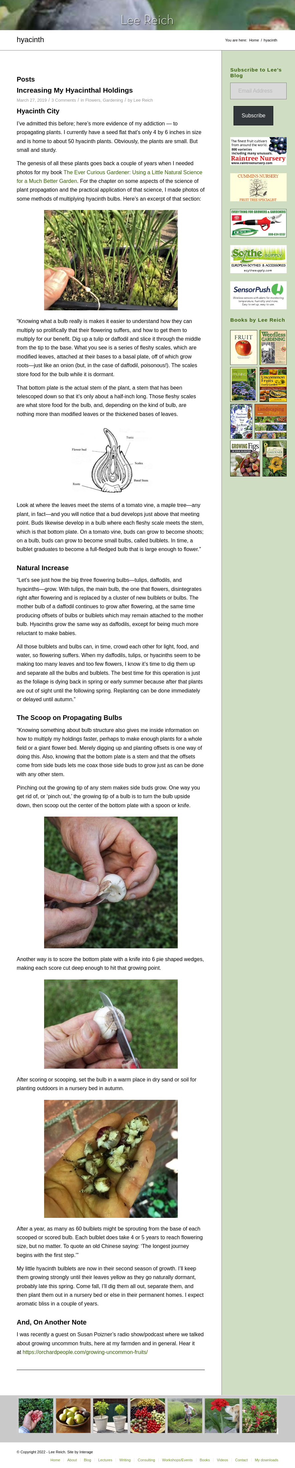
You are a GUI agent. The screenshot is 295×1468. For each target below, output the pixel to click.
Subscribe (253, 115)
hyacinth (30, 39)
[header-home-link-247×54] (147, 15)
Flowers (92, 100)
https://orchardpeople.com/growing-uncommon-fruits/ (85, 1352)
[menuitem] (55, 1460)
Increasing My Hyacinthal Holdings (75, 90)
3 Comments (63, 100)
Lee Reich (143, 100)
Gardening (113, 100)
